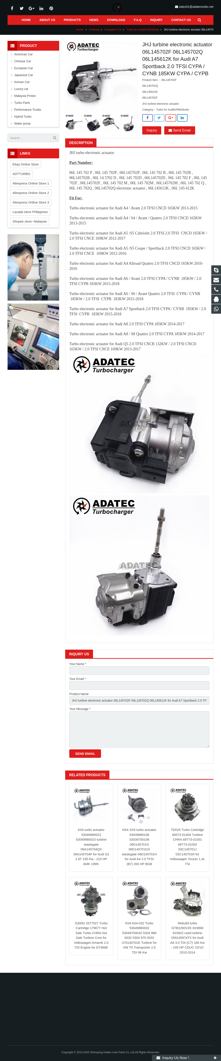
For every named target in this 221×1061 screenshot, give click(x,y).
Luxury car (21, 89)
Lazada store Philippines (30, 212)
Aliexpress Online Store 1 (31, 183)
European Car (113, 29)
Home (80, 29)
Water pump (22, 123)
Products (94, 29)
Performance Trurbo (27, 109)
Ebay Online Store (26, 164)
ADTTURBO (21, 174)
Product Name (78, 694)
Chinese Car (22, 61)
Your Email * (77, 679)
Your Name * (77, 664)
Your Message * (79, 709)
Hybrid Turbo (23, 116)
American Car (23, 54)
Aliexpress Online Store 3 (31, 202)
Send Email (180, 130)
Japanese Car (23, 75)
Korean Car (22, 82)
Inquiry (152, 130)
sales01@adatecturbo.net (196, 6)
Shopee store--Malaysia (30, 221)
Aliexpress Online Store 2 (31, 193)
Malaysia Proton (25, 96)
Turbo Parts (22, 102)
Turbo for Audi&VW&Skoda (142, 29)
